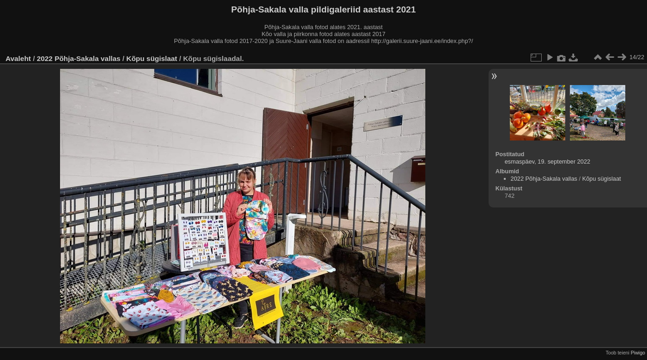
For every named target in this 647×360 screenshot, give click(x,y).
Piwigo (638, 352)
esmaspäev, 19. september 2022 (547, 161)
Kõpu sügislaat (152, 58)
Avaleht (18, 58)
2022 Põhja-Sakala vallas (79, 58)
